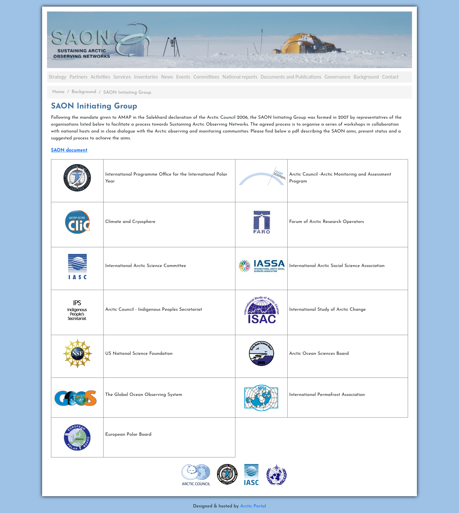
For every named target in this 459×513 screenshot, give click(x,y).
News (167, 77)
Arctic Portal (253, 506)
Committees (206, 77)
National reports (240, 77)
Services (122, 77)
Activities (100, 77)
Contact (390, 77)
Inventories (146, 77)
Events (183, 77)
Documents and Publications (291, 77)
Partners (78, 77)
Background (366, 77)
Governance (337, 77)
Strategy (57, 77)
